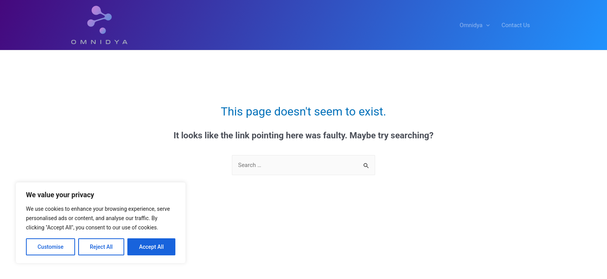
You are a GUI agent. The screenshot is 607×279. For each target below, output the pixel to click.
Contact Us (515, 25)
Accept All (151, 247)
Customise (50, 247)
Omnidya (475, 25)
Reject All (101, 247)
